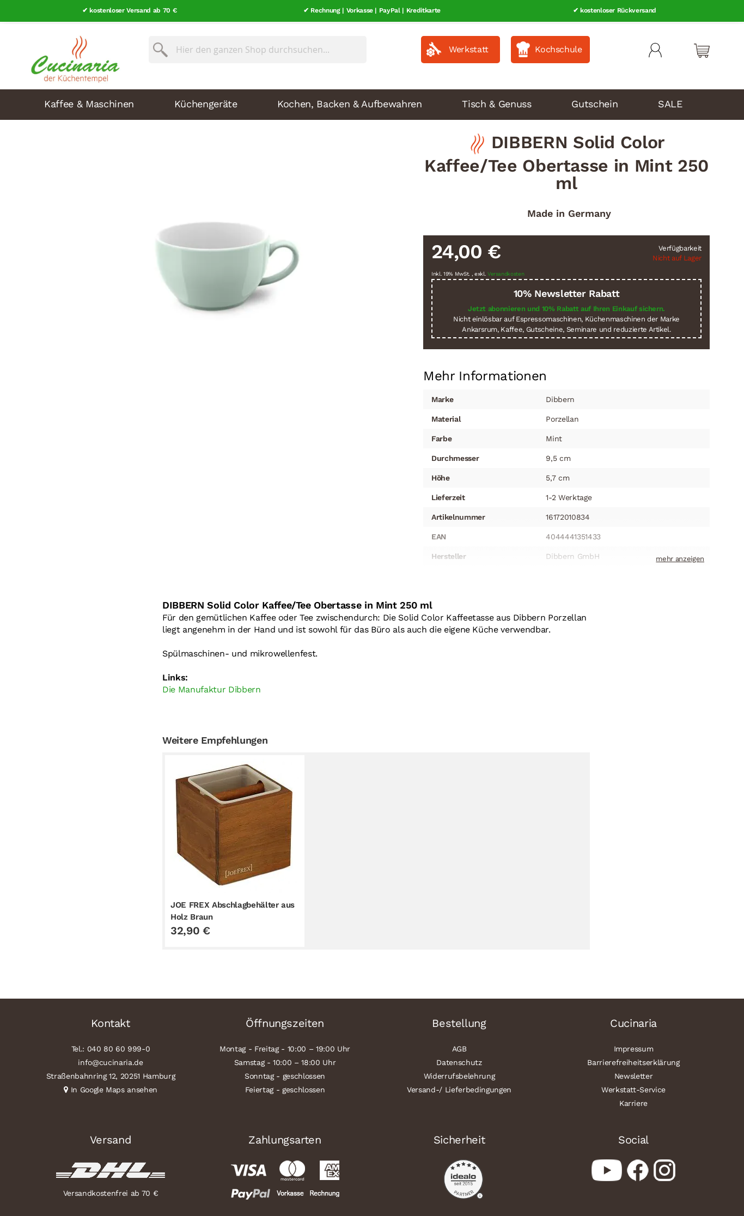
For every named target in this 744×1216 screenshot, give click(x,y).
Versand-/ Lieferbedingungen (459, 1087)
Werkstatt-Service (633, 1087)
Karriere (633, 1101)
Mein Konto (655, 48)
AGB (459, 1046)
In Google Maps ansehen (114, 1087)
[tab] (485, 374)
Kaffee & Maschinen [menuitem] (89, 101)
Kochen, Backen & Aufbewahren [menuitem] (349, 101)
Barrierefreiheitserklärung (633, 1060)
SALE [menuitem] (670, 101)
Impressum (634, 1046)
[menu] (372, 102)
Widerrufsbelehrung (459, 1073)
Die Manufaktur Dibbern (211, 688)
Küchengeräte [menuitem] (205, 101)
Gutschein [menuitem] (594, 101)
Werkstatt (469, 47)
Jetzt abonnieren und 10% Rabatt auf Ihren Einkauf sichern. (566, 307)
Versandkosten (506, 272)
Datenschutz (458, 1060)
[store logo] (72, 54)
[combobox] (258, 47)
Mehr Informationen (485, 373)
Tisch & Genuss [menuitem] (496, 101)
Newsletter (633, 1073)
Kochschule (558, 47)
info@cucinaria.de (110, 1060)
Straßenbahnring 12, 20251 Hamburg (110, 1073)
